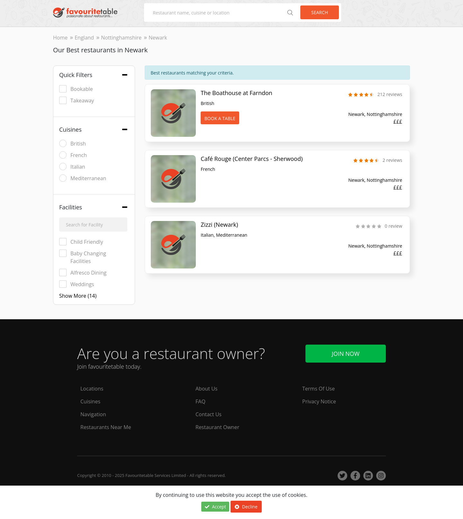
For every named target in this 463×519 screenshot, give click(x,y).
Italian (72, 166)
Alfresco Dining (82, 272)
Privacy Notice (319, 401)
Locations (91, 388)
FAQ (200, 401)
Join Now (345, 353)
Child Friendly (81, 241)
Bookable (76, 88)
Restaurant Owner (217, 427)
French (73, 155)
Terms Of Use (318, 388)
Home (60, 37)
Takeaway (76, 100)
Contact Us (208, 414)
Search (319, 12)
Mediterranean (82, 178)
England (84, 37)
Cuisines (90, 401)
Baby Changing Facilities (82, 257)
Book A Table (219, 118)
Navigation (93, 414)
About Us (206, 388)
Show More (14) (77, 295)
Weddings (76, 284)
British (72, 143)
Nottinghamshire (121, 37)
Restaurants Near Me (105, 427)
